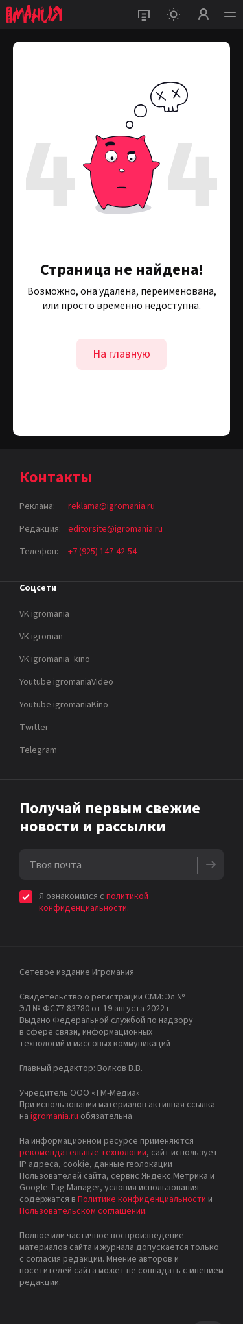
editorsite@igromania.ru (115, 528)
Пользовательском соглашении (82, 1211)
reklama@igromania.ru (111, 506)
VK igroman (41, 636)
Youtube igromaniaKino (63, 704)
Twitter (34, 727)
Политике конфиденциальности (142, 1199)
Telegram (38, 750)
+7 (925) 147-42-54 (102, 551)
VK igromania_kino (54, 659)
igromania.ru (54, 1116)
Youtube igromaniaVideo (66, 682)
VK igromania (44, 613)
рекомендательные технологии (82, 1152)
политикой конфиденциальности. (93, 902)
